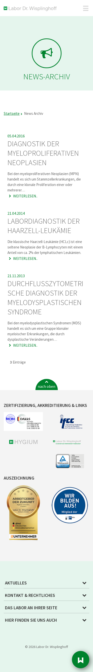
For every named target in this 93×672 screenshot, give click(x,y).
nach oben (46, 386)
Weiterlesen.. (24, 196)
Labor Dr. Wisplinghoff (31, 8)
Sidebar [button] (80, 659)
